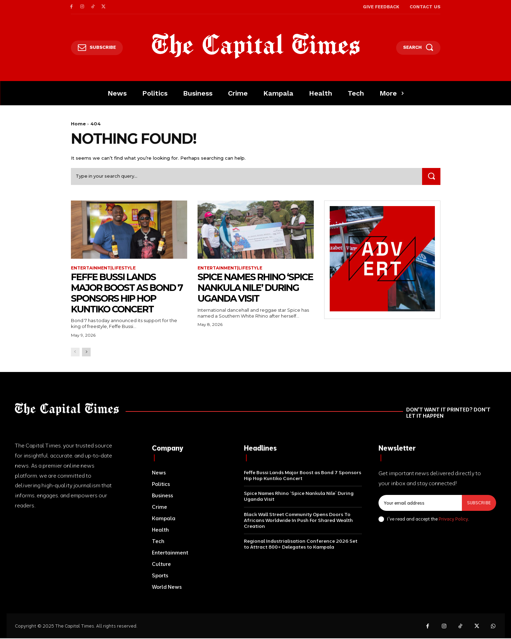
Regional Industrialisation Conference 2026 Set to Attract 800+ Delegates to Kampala (300, 545)
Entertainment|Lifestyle (103, 268)
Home (78, 123)
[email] (420, 504)
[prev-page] (75, 352)
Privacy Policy (453, 519)
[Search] (431, 176)
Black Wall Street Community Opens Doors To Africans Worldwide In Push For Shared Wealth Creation (298, 521)
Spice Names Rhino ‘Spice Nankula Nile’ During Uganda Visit (250, 288)
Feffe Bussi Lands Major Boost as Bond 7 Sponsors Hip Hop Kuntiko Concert (127, 293)
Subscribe (479, 503)
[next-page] (86, 352)
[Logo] (255, 46)
